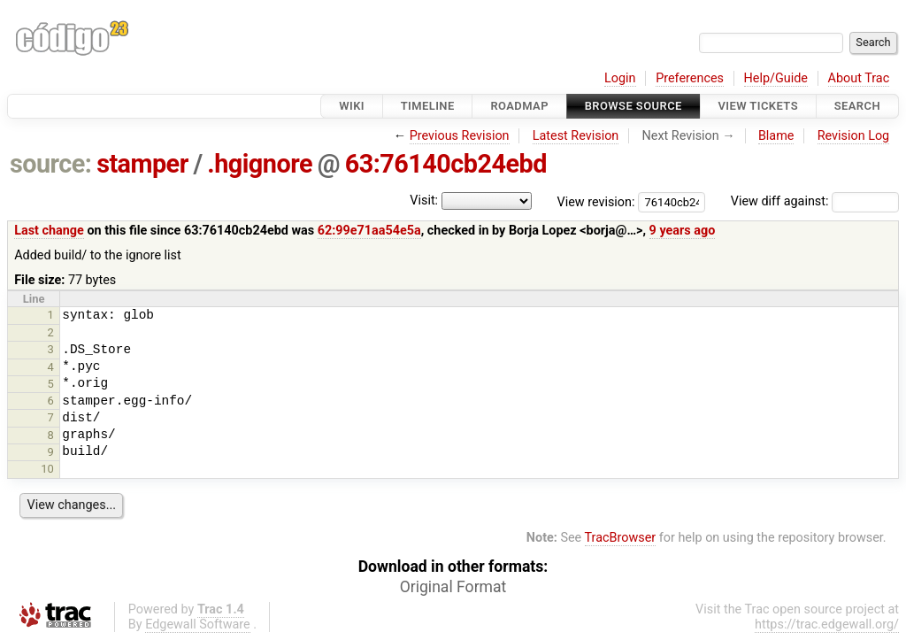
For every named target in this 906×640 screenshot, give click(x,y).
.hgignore (259, 164)
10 (47, 468)
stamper (142, 164)
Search (857, 105)
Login (620, 78)
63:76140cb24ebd (446, 164)
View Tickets (758, 105)
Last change (49, 230)
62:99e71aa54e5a (369, 230)
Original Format (453, 587)
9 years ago (682, 230)
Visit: (424, 200)
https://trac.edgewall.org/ (827, 624)
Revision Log (854, 135)
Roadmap (519, 105)
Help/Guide (776, 78)
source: (51, 164)
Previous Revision (460, 135)
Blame (776, 135)
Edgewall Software (197, 624)
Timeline (428, 105)
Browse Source (633, 105)
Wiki (352, 105)
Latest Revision (576, 135)
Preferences (690, 78)
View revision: (596, 201)
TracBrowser (620, 537)
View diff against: (815, 201)
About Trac (859, 78)
